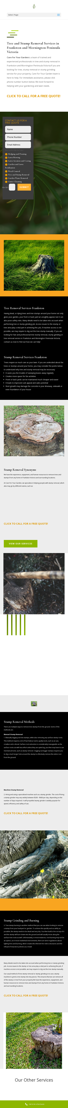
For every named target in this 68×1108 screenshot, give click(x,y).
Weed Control (12, 171)
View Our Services (20, 543)
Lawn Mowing (12, 157)
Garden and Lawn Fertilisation (14, 166)
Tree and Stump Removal (17, 174)
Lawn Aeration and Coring (18, 161)
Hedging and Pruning (15, 154)
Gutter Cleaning (13, 181)
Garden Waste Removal (16, 178)
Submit (24, 187)
